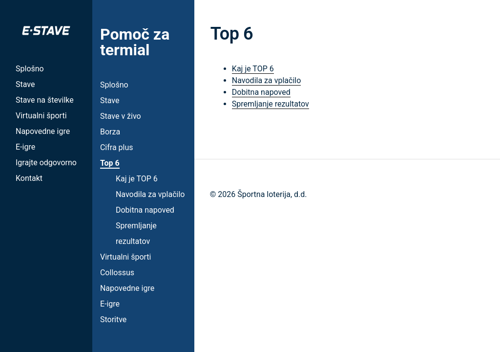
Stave (25, 84)
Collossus (117, 272)
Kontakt (29, 178)
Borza (110, 131)
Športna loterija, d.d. (272, 194)
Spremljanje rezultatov (270, 104)
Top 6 (110, 163)
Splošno (30, 68)
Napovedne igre (43, 131)
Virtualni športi (41, 115)
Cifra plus (116, 147)
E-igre (25, 147)
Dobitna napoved (145, 210)
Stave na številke (45, 100)
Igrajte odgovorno (46, 162)
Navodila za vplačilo (150, 194)
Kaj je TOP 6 (137, 178)
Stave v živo (120, 116)
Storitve (113, 319)
